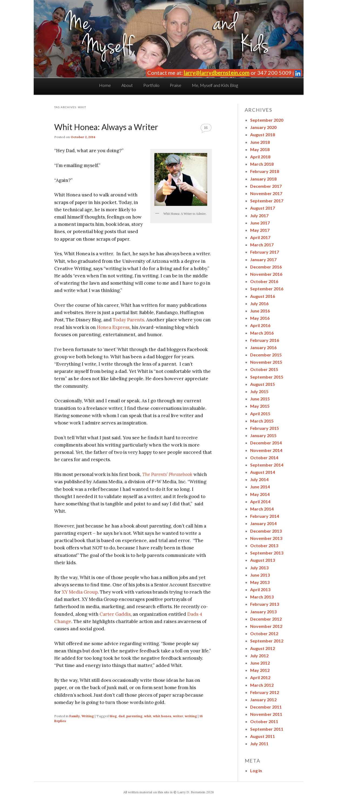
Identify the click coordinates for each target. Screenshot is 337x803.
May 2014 (260, 494)
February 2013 (264, 604)
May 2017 (260, 230)
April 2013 (260, 589)
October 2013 (264, 545)
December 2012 (266, 618)
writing (191, 716)
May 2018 (260, 149)
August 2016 (262, 296)
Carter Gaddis (115, 614)
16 (206, 127)
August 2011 (262, 736)
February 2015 (264, 428)
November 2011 (266, 714)
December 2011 (266, 706)
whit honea (162, 716)
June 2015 (260, 398)
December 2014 (266, 442)
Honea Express (113, 327)
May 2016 (260, 318)
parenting (134, 716)
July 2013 (259, 567)
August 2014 (262, 472)
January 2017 (263, 259)
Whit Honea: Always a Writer (106, 127)
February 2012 (264, 692)
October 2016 (264, 281)
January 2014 (263, 523)
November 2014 (266, 450)
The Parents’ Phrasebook (167, 474)
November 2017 (266, 193)
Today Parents (128, 320)
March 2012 (262, 685)
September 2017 (266, 200)
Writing (87, 716)
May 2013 (260, 582)
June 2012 (260, 662)
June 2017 (260, 222)
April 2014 (260, 501)
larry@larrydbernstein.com (217, 72)
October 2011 (264, 721)
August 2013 (262, 560)
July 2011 (259, 743)
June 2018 (260, 142)
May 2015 (260, 406)
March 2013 (262, 596)
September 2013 (266, 552)
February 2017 (264, 251)
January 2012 (263, 699)
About (127, 85)
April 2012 (260, 677)
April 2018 (260, 156)
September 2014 (266, 464)
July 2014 (259, 479)
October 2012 (264, 633)
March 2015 (262, 420)
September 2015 (266, 376)
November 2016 (266, 274)
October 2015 (264, 369)
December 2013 (266, 530)
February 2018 (264, 171)
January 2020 (263, 127)
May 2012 (260, 670)
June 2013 (260, 574)
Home (105, 85)
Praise (175, 85)
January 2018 (263, 178)
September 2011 (266, 728)
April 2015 (260, 413)
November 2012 (266, 626)
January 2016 (263, 347)
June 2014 (260, 486)
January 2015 (263, 435)
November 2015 (266, 362)
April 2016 (260, 325)
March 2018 (262, 163)
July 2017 (259, 215)
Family (74, 716)
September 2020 (266, 120)
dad (121, 716)
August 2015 (262, 384)
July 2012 (259, 655)
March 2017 (262, 244)
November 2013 (266, 538)
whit (147, 716)
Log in (256, 770)
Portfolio (151, 85)
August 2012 (262, 648)
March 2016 (262, 332)
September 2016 (266, 288)
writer (178, 716)
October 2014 (264, 457)
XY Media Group (80, 592)
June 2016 (260, 310)
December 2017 (266, 186)
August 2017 (262, 207)
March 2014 (262, 508)
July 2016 (259, 303)
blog (113, 716)
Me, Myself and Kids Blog (215, 85)
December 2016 (266, 266)
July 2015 (259, 391)
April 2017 (260, 237)
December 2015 (266, 354)
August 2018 (262, 134)
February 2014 (264, 516)
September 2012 (266, 640)
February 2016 (264, 340)
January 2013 (263, 611)
